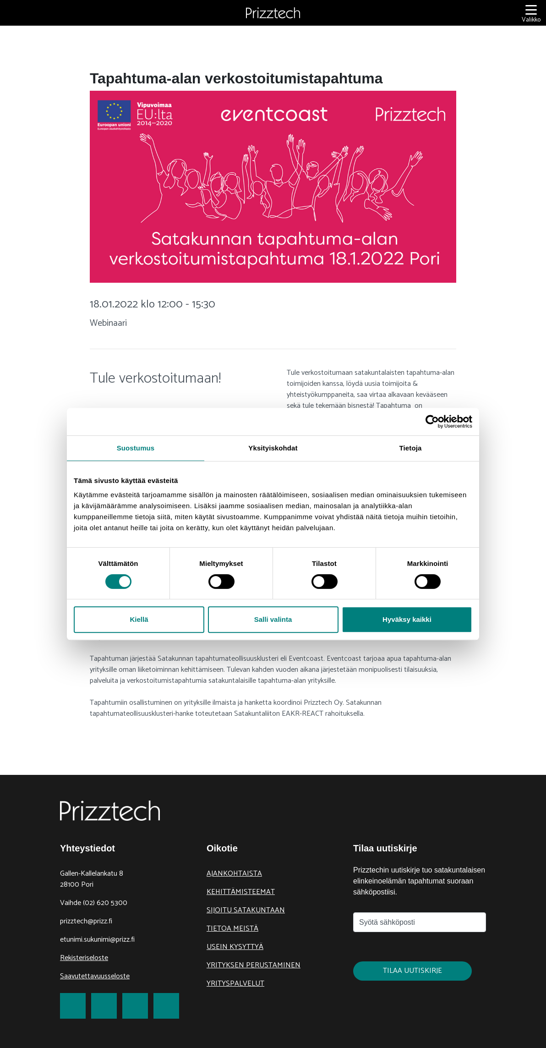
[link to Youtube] (166, 1006)
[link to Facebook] (73, 1006)
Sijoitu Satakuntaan (246, 910)
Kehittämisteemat (241, 892)
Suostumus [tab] (136, 448)
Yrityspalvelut (235, 983)
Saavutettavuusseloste (95, 976)
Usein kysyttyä (235, 947)
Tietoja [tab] (410, 448)
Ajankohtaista (234, 873)
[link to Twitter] (104, 1006)
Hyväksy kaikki (406, 619)
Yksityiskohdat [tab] (272, 448)
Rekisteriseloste (84, 958)
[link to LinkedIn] (135, 1006)
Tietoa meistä (232, 928)
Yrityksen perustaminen (253, 965)
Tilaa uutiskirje (412, 971)
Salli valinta (273, 619)
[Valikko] (531, 13)
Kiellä (139, 619)
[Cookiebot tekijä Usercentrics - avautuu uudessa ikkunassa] (432, 421)
